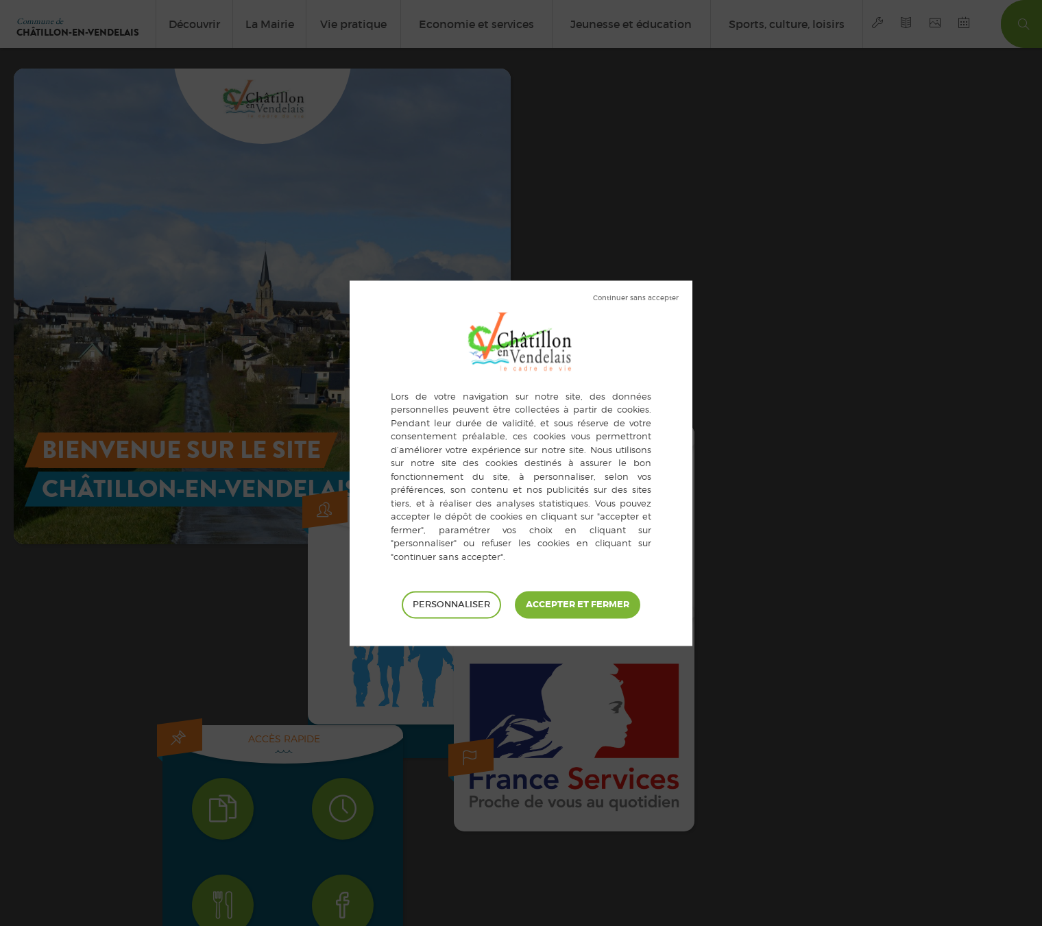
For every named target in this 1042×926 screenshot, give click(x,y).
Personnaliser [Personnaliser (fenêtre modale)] (451, 604)
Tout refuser (636, 298)
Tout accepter (577, 604)
